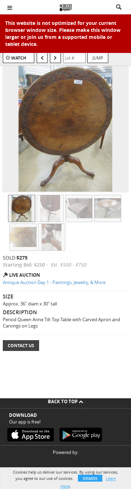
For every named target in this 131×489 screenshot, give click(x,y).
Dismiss (90, 478)
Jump (98, 58)
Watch (18, 58)
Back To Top (65, 401)
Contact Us (21, 346)
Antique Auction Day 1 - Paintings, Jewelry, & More (54, 282)
